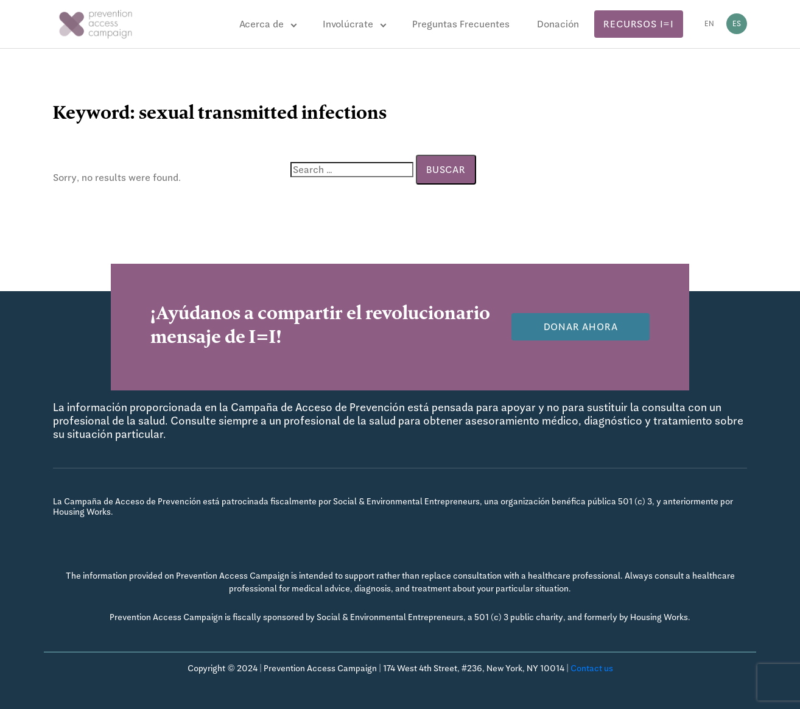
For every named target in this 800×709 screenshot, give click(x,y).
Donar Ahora (581, 327)
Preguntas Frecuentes (461, 24)
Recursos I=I (638, 24)
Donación (558, 24)
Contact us (591, 668)
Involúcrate (348, 24)
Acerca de (261, 24)
